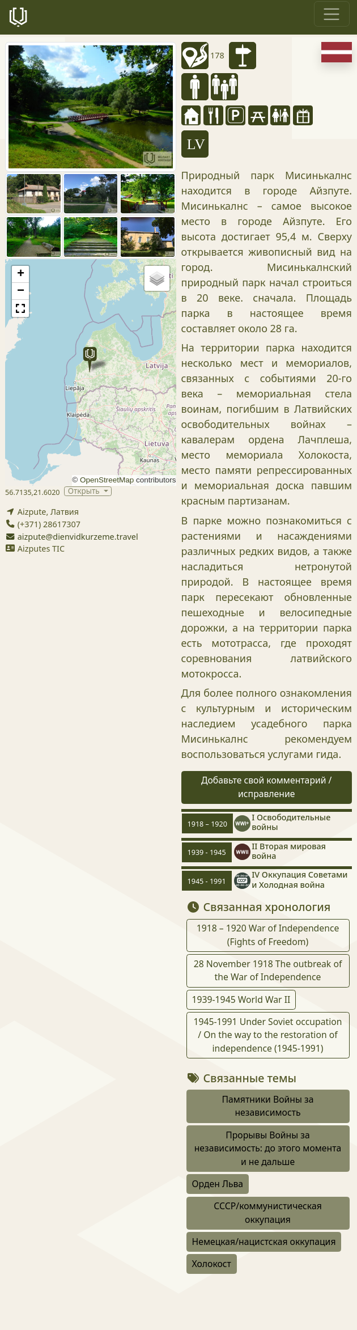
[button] (90, 359)
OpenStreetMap (107, 480)
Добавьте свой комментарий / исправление (266, 787)
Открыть (84, 491)
